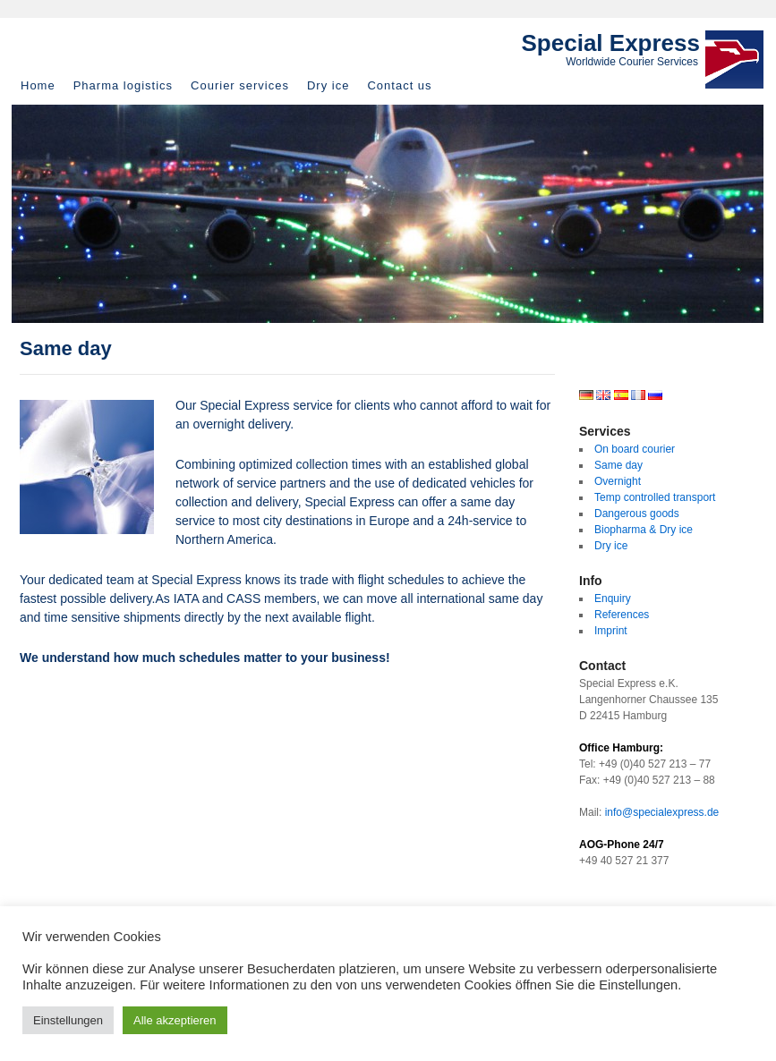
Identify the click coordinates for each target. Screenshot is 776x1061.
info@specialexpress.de (662, 812)
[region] (387, 214)
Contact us (399, 85)
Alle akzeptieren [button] (175, 1020)
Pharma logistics (123, 85)
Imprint (610, 630)
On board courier (634, 449)
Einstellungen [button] (68, 1020)
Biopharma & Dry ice (643, 529)
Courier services (240, 85)
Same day (618, 465)
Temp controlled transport (654, 497)
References (621, 614)
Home (38, 85)
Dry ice (328, 85)
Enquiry (612, 598)
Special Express (611, 43)
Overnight (617, 481)
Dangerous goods (636, 513)
